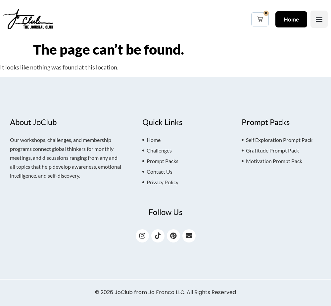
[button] (319, 19)
